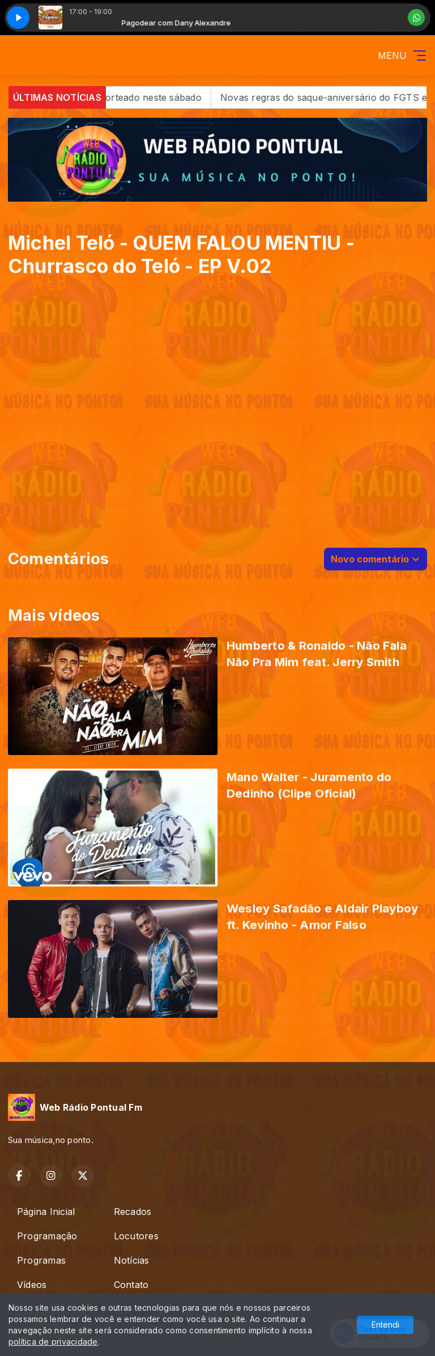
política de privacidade (53, 1341)
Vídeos (31, 1284)
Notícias (132, 1260)
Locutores (136, 1236)
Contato (131, 1284)
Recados (133, 1211)
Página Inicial (46, 1211)
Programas (41, 1260)
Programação (47, 1236)
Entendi (385, 1324)
